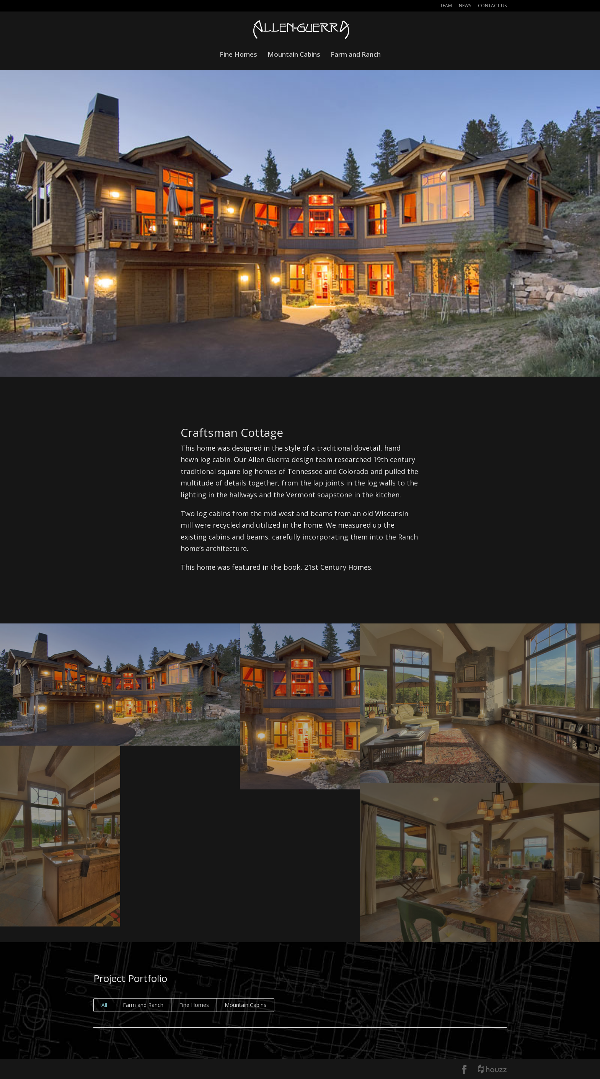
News (465, 6)
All (104, 1004)
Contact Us (492, 6)
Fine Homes (238, 55)
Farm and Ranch (356, 55)
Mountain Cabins (293, 55)
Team (446, 6)
